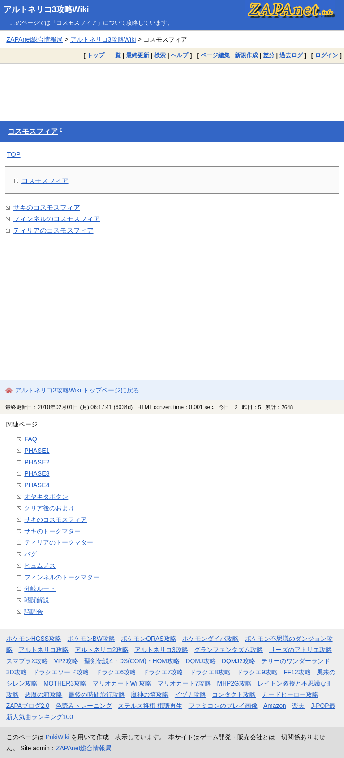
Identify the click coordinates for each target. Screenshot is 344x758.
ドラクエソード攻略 (61, 672)
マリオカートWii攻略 (121, 683)
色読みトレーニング (84, 705)
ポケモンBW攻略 (91, 638)
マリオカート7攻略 (184, 683)
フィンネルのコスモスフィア (56, 218)
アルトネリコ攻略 (43, 649)
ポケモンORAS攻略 (148, 638)
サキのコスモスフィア (46, 207)
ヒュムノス (40, 565)
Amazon (274, 705)
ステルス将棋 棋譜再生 (150, 705)
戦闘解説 (36, 600)
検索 (160, 55)
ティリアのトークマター (58, 542)
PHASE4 (36, 485)
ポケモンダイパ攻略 (210, 638)
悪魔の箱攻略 (43, 694)
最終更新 (137, 55)
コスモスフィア (33, 131)
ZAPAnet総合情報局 (34, 39)
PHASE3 (36, 473)
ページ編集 (215, 55)
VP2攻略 (66, 660)
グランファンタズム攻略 (228, 649)
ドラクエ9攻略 (257, 672)
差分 (269, 55)
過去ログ (291, 55)
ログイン (326, 55)
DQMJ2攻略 (238, 660)
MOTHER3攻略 (64, 683)
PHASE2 (36, 462)
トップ (95, 55)
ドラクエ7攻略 (163, 672)
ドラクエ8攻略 (210, 672)
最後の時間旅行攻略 (97, 694)
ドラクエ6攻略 (116, 672)
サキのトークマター (52, 531)
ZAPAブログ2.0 (27, 705)
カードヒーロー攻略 (290, 694)
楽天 (298, 705)
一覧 (115, 55)
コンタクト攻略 (234, 694)
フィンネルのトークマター (61, 577)
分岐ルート (40, 588)
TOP (14, 154)
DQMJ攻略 (200, 660)
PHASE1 (36, 450)
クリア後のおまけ (49, 507)
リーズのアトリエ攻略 (300, 649)
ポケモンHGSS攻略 (33, 638)
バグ (30, 554)
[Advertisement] (172, 87)
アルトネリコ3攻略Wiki (46, 9)
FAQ (30, 439)
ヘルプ (179, 55)
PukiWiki (57, 737)
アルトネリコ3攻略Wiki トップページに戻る (77, 390)
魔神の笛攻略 (149, 694)
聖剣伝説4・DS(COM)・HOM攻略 (132, 660)
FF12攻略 (297, 672)
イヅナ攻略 (190, 694)
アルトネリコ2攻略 (102, 649)
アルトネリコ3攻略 (161, 649)
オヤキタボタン (46, 496)
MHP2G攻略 (234, 683)
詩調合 (33, 611)
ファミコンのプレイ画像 (223, 705)
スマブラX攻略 (27, 660)
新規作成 (246, 55)
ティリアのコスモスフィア (53, 230)
